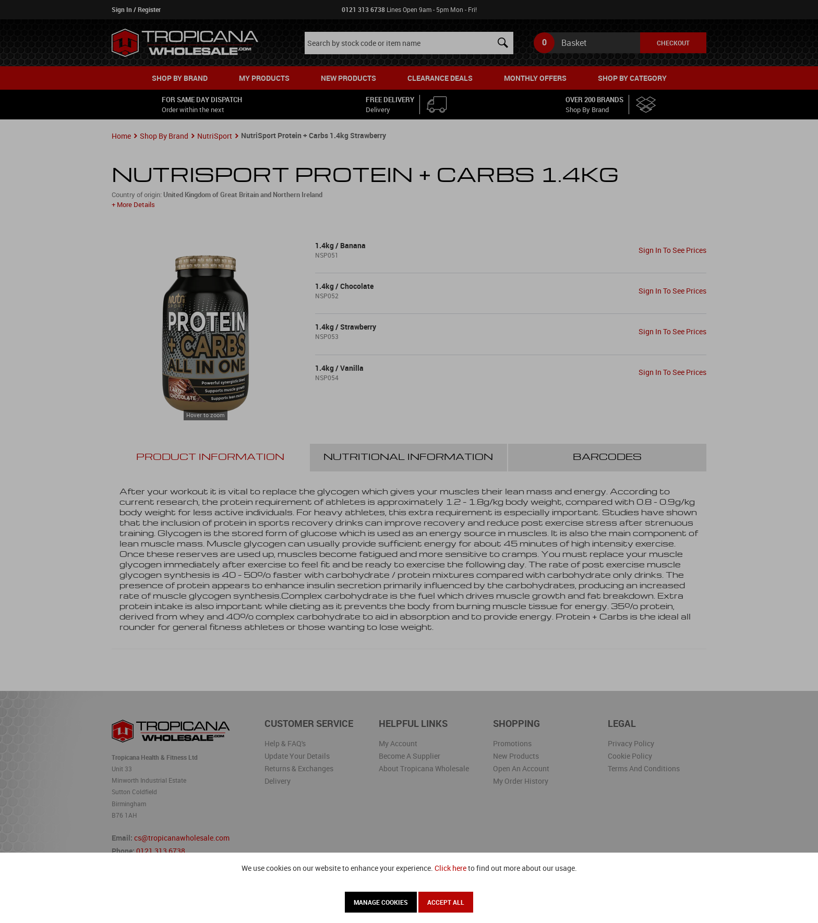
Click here (450, 868)
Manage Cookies (381, 902)
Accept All (445, 902)
